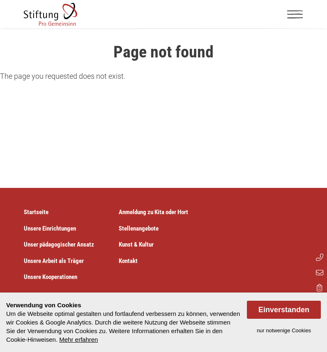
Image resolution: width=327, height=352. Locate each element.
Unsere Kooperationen (50, 277)
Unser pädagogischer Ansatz (59, 244)
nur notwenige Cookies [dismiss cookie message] (284, 330)
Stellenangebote (139, 228)
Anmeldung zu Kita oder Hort (153, 212)
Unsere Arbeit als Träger (54, 261)
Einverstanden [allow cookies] (283, 310)
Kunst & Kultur (136, 244)
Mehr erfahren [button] (78, 339)
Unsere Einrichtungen (50, 228)
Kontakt (128, 261)
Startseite (36, 212)
